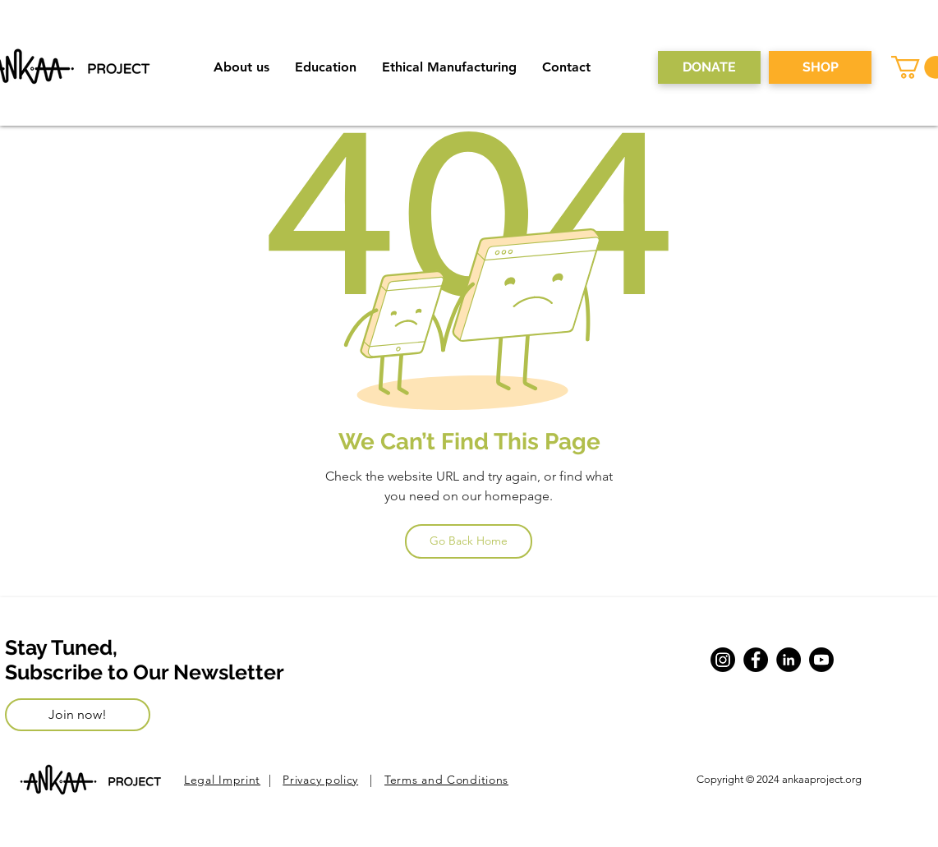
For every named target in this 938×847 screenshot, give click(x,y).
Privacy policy (320, 779)
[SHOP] (820, 67)
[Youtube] (821, 659)
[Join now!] (77, 714)
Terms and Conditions (446, 779)
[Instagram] (722, 659)
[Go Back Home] (468, 541)
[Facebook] (755, 659)
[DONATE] (709, 67)
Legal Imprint (222, 779)
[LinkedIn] (788, 659)
